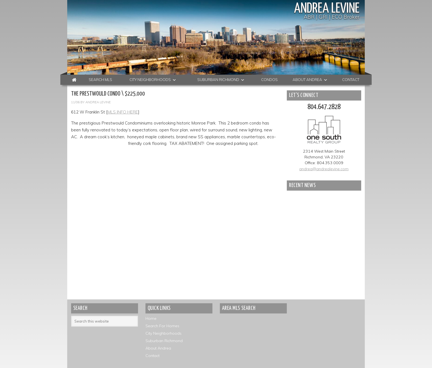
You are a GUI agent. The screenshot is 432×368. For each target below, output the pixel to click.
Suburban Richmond (164, 340)
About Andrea (158, 348)
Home (150, 318)
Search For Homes (162, 325)
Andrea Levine (327, 9)
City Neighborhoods (163, 333)
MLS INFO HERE (122, 112)
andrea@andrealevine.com (324, 168)
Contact (152, 355)
